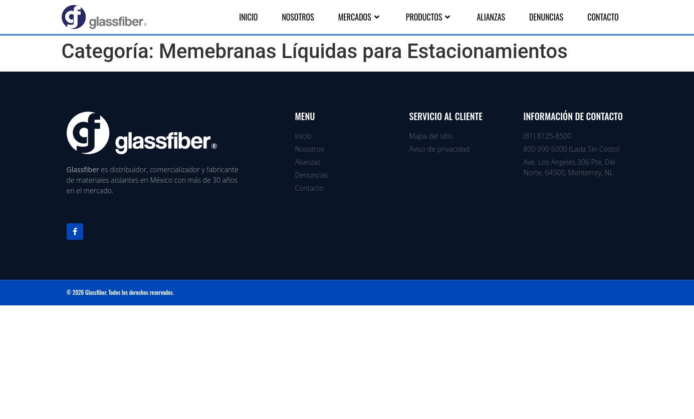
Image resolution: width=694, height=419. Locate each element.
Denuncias (546, 17)
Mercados (360, 17)
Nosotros (298, 17)
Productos (429, 17)
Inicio (248, 17)
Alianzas (491, 17)
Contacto (602, 17)
